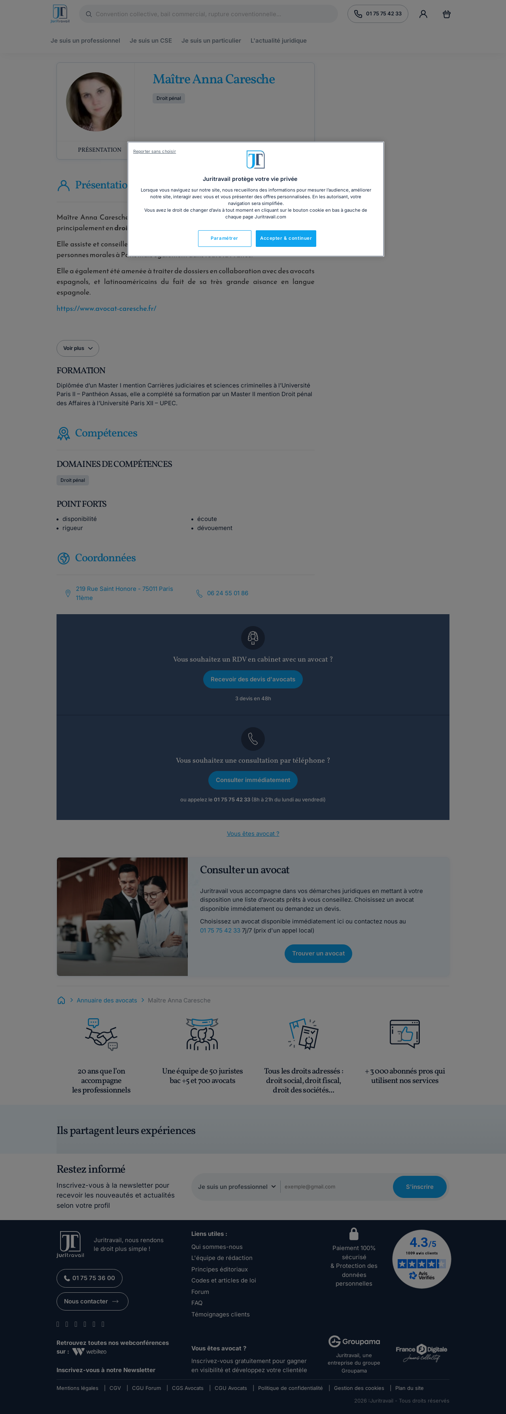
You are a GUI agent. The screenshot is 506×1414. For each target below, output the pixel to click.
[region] (255, 199)
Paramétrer (224, 238)
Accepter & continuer (286, 238)
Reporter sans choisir (154, 151)
